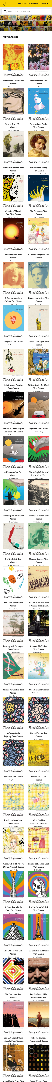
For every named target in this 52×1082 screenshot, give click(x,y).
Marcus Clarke (38, 1000)
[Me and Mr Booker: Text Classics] (13, 669)
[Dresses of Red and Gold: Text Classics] (38, 843)
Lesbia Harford (38, 87)
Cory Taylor (13, 696)
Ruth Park (13, 304)
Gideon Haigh (38, 565)
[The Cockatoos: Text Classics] (38, 191)
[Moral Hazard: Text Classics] (38, 1061)
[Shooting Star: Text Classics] (13, 234)
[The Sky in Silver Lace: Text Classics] (13, 800)
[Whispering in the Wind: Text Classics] (38, 365)
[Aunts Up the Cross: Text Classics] (13, 1061)
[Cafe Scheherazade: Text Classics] (13, 147)
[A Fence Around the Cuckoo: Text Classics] (13, 278)
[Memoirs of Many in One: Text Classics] (13, 191)
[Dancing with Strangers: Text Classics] (13, 626)
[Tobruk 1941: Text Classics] (38, 756)
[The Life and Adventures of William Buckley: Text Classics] (38, 582)
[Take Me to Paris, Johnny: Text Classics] (38, 1017)
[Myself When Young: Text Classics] (38, 147)
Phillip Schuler (38, 522)
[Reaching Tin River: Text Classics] (13, 495)
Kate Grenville (13, 130)
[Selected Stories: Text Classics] (38, 713)
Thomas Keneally (38, 261)
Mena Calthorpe (13, 1000)
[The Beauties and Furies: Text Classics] (38, 930)
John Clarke (13, 609)
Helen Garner (13, 435)
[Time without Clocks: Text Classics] (38, 104)
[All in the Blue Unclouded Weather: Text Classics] (38, 800)
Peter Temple (13, 261)
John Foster (38, 1044)
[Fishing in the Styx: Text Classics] (38, 278)
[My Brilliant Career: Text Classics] (13, 60)
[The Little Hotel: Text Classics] (13, 930)
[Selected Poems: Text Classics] (38, 60)
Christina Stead (13, 913)
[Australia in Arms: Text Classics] (38, 495)
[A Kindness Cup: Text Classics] (13, 452)
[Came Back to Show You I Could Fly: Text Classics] (13, 843)
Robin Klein (13, 826)
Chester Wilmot (39, 783)
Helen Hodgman (38, 693)
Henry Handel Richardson (38, 174)
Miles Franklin (13, 87)
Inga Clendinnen (13, 652)
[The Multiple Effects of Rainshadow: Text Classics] (38, 452)
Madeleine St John (39, 348)
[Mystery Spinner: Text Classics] (38, 539)
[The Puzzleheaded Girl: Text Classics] (38, 887)
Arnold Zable (13, 174)
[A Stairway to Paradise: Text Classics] (13, 365)
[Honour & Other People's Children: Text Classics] (13, 408)
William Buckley (39, 609)
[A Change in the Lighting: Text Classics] (13, 713)
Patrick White (13, 217)
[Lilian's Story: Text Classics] (13, 104)
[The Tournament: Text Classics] (13, 582)
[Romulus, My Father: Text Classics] (38, 626)
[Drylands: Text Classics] (38, 408)
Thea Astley (38, 432)
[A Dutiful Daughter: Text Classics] (38, 234)
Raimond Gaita (38, 652)
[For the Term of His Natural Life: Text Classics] (38, 974)
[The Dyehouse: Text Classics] (13, 974)
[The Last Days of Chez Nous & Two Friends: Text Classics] (13, 1017)
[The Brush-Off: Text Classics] (13, 539)
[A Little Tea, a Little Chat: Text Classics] (13, 887)
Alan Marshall (38, 391)
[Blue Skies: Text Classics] (38, 669)
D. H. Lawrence (13, 345)
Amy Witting (13, 739)
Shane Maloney (13, 565)
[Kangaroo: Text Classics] (13, 321)
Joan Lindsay (39, 130)
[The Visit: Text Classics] (13, 756)
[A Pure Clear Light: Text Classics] (38, 321)
